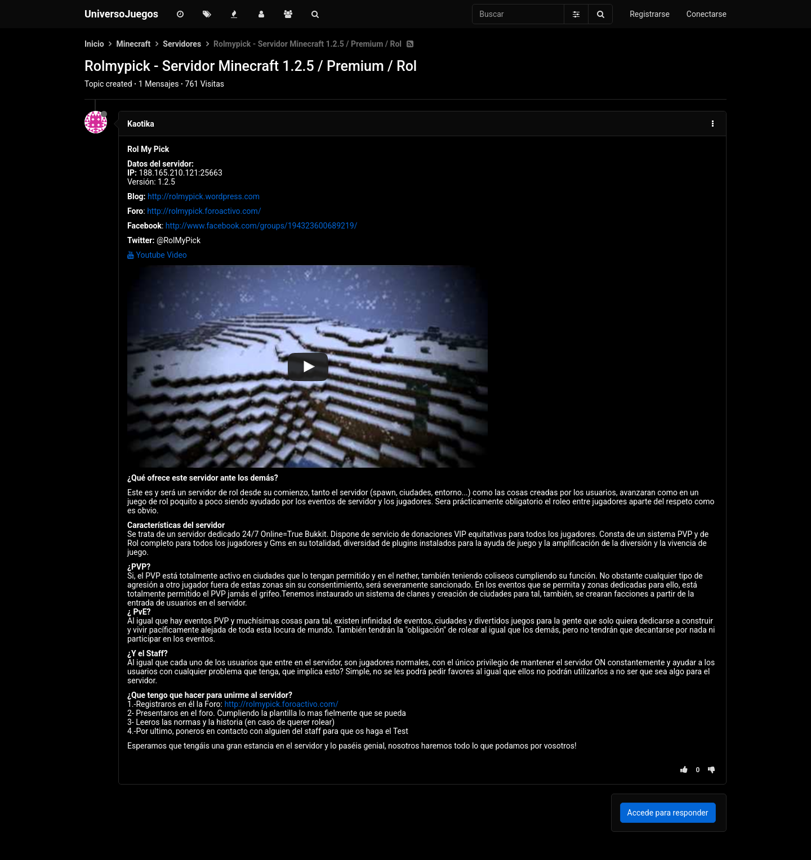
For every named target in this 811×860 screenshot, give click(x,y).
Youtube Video (157, 254)
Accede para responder (667, 812)
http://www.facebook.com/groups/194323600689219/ (262, 225)
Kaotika (140, 123)
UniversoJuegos (121, 14)
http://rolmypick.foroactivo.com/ (204, 211)
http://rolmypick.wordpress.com (204, 196)
